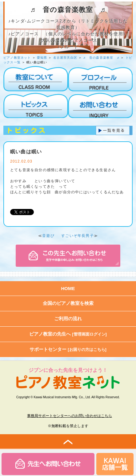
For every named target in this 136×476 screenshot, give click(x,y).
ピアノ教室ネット (17, 57)
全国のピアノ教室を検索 (68, 303)
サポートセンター (68, 349)
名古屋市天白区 (65, 57)
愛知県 (42, 57)
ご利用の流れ (68, 318)
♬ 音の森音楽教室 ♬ (101, 57)
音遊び (48, 236)
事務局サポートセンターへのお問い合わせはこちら (69, 416)
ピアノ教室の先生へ (68, 333)
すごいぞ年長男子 (77, 236)
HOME (68, 288)
